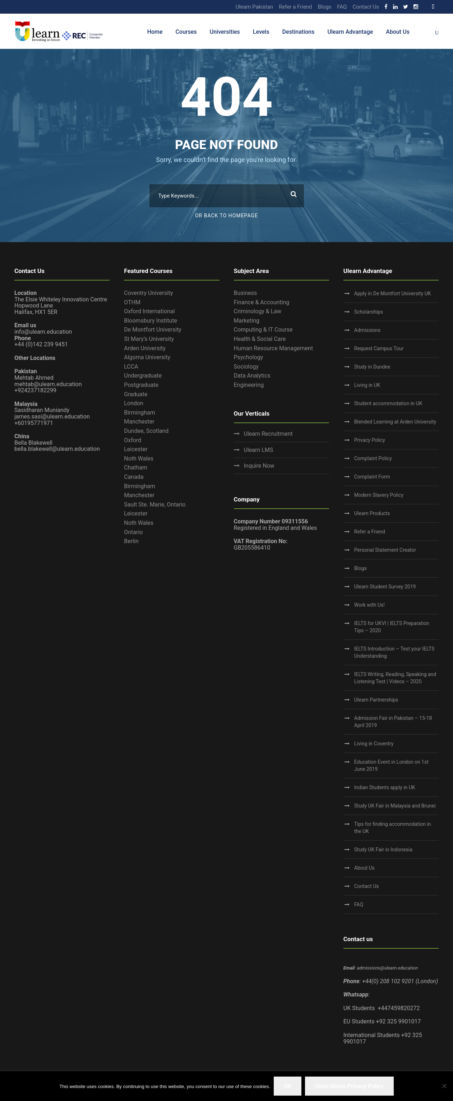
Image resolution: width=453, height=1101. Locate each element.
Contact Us (365, 7)
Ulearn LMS (258, 450)
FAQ (342, 7)
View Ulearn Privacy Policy (349, 1086)
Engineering (249, 384)
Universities (225, 31)
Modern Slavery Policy (378, 495)
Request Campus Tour (379, 348)
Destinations (298, 31)
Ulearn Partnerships (376, 700)
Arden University (145, 348)
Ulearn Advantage (350, 31)
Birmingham (139, 412)
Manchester (139, 421)
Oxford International (149, 311)
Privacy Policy (369, 440)
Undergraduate (143, 375)
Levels (261, 31)
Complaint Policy (373, 458)
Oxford (132, 440)
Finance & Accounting (262, 302)
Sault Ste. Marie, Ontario (154, 504)
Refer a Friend (295, 7)
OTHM (132, 302)
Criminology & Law (257, 311)
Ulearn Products (372, 513)
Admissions (367, 330)
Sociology (246, 366)
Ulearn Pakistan (254, 7)
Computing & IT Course (263, 329)
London (133, 403)
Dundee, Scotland (146, 430)
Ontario (133, 532)
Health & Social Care (260, 339)
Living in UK (367, 385)
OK (287, 1086)
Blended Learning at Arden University (395, 422)
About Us (398, 31)
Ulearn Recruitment (268, 434)
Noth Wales (138, 458)
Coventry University (148, 293)
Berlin (131, 541)
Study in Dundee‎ (372, 367)
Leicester (135, 449)
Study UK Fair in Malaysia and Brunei (395, 806)
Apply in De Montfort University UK (392, 293)
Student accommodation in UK (388, 403)
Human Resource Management (273, 348)
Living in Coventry (374, 743)
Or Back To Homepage (226, 215)
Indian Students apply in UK (384, 787)
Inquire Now (259, 466)
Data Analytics (252, 375)
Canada (133, 476)
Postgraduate (141, 384)
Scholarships (368, 312)
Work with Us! (369, 605)
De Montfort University (152, 329)
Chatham (135, 467)
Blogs (325, 7)
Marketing (246, 320)
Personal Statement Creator (385, 550)
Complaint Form (372, 477)
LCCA (131, 366)
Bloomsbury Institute (150, 320)
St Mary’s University (149, 339)
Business (245, 293)
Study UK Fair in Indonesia (383, 849)
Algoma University (147, 357)
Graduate (135, 394)
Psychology (248, 357)
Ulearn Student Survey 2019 (385, 586)
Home (155, 31)
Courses (186, 31)
